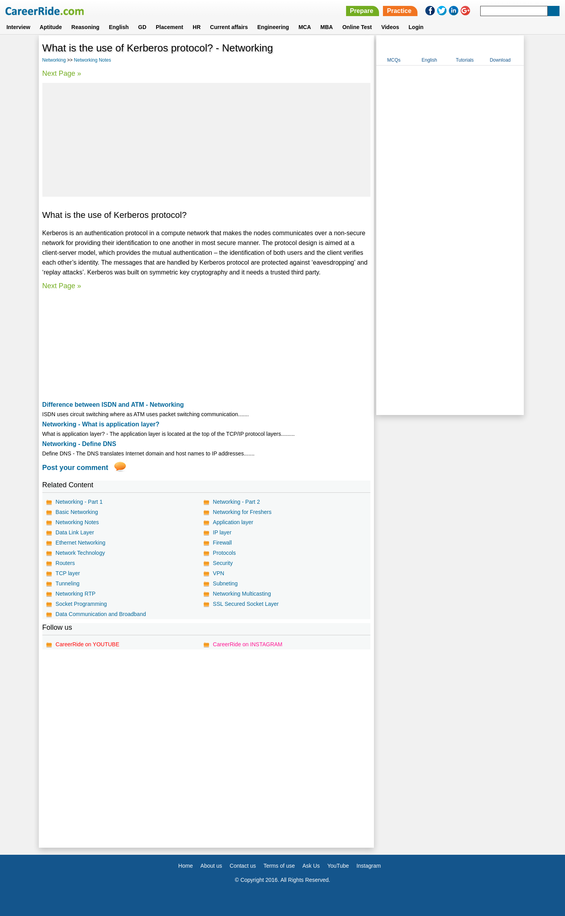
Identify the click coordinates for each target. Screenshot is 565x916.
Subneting (225, 583)
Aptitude (51, 27)
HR (196, 27)
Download (500, 60)
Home (185, 866)
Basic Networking (77, 512)
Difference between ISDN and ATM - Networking (113, 404)
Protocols (224, 553)
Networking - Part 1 (79, 502)
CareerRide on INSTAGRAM (247, 644)
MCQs (394, 60)
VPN (218, 573)
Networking (54, 60)
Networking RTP (76, 594)
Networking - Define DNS (79, 444)
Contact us (243, 866)
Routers (65, 563)
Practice (399, 10)
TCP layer (68, 573)
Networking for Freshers (242, 512)
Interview (18, 27)
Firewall (222, 542)
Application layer (233, 522)
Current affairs (229, 27)
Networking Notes (92, 60)
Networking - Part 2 (236, 502)
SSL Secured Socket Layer (246, 604)
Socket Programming (81, 604)
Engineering (273, 27)
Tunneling (68, 583)
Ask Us (311, 866)
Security (223, 563)
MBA (327, 27)
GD (142, 27)
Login (415, 27)
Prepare (362, 10)
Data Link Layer (75, 532)
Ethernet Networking (81, 542)
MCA (305, 27)
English (119, 27)
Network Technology (80, 553)
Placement (169, 27)
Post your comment (75, 468)
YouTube (338, 866)
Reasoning (85, 27)
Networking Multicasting (242, 594)
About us (211, 866)
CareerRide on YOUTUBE (87, 644)
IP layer (222, 532)
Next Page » (61, 73)
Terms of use (279, 866)
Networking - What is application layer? (101, 424)
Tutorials (465, 60)
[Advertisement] (206, 140)
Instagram (368, 866)
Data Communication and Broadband (101, 614)
